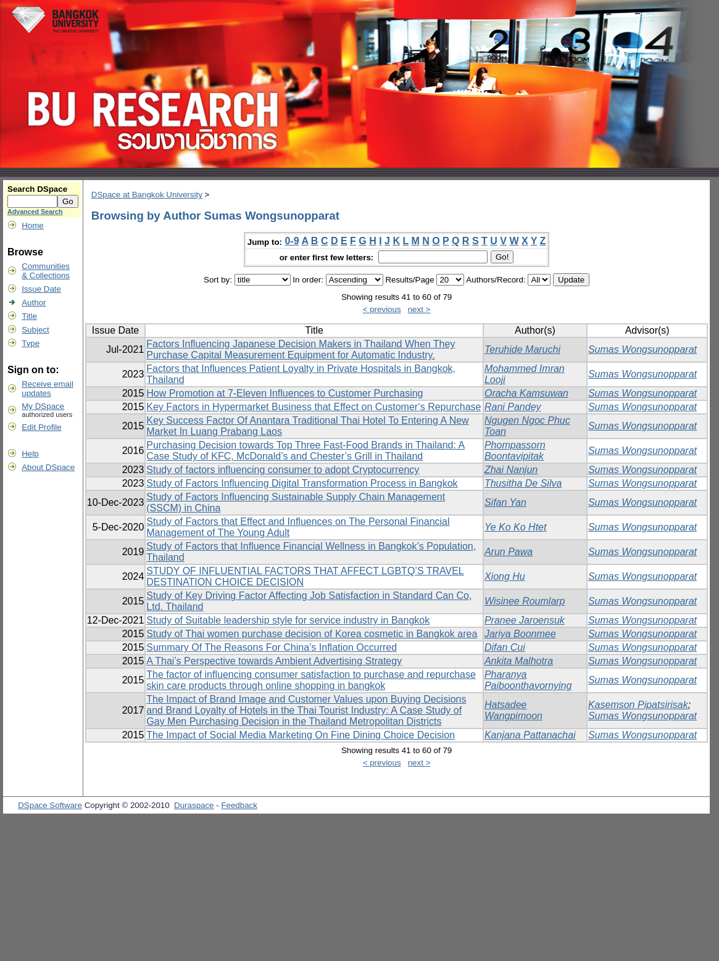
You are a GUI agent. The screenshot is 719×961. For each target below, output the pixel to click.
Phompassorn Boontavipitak (515, 450)
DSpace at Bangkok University (146, 194)
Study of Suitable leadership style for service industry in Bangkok (288, 620)
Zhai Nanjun (511, 469)
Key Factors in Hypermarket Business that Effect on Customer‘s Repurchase (313, 407)
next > (419, 309)
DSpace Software (50, 805)
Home (33, 225)
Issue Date (41, 289)
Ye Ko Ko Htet (515, 527)
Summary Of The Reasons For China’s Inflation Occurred (271, 647)
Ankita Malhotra (518, 661)
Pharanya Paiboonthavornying (527, 680)
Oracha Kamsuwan (526, 393)
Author (34, 302)
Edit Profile (41, 427)
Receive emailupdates (47, 388)
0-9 (292, 241)
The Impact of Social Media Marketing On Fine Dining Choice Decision (300, 735)
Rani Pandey (512, 407)
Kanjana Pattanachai (530, 735)
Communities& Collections (46, 271)
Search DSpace (37, 189)
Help (30, 453)
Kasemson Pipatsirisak (638, 704)
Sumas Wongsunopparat (642, 349)
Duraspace (194, 805)
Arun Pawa (508, 551)
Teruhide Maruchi (522, 349)
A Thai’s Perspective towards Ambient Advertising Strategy (274, 661)
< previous (382, 309)
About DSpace (48, 467)
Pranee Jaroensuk (524, 620)
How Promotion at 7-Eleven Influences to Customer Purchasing (284, 393)
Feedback (239, 805)
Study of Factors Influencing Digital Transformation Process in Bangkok (301, 483)
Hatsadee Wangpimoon (513, 710)
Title (29, 316)
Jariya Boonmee (520, 634)
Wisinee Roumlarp (524, 601)
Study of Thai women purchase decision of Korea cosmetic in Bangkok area (311, 634)
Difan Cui (504, 647)
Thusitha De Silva (523, 483)
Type (30, 343)
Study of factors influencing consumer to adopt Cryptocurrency (282, 469)
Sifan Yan (505, 502)
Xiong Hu (504, 576)
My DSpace (43, 406)
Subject (35, 329)
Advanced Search (34, 211)
